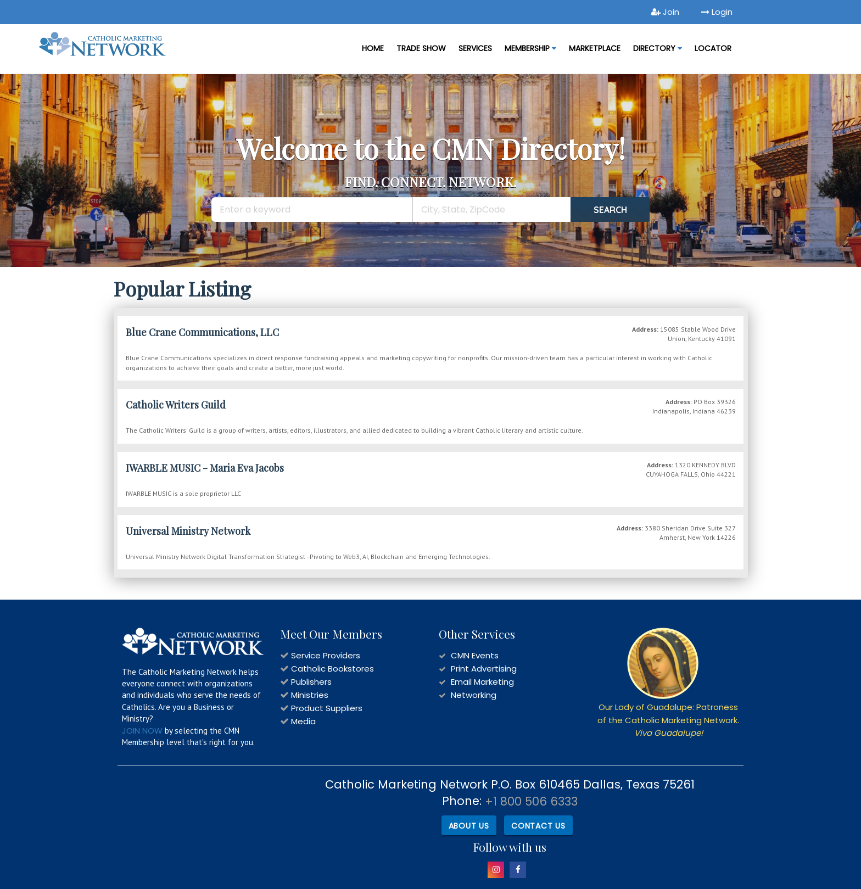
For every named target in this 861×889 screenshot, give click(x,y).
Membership (530, 48)
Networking (473, 695)
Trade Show (421, 48)
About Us (469, 825)
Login (717, 12)
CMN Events (475, 655)
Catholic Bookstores (332, 668)
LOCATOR (713, 48)
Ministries (309, 695)
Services (475, 48)
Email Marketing (482, 681)
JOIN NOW (142, 730)
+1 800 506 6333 (531, 801)
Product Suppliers (326, 708)
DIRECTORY (657, 48)
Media (303, 721)
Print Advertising (484, 668)
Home (373, 48)
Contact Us (538, 825)
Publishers (311, 681)
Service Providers (325, 655)
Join (665, 12)
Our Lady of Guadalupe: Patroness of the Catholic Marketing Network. (668, 720)
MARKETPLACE (594, 48)
